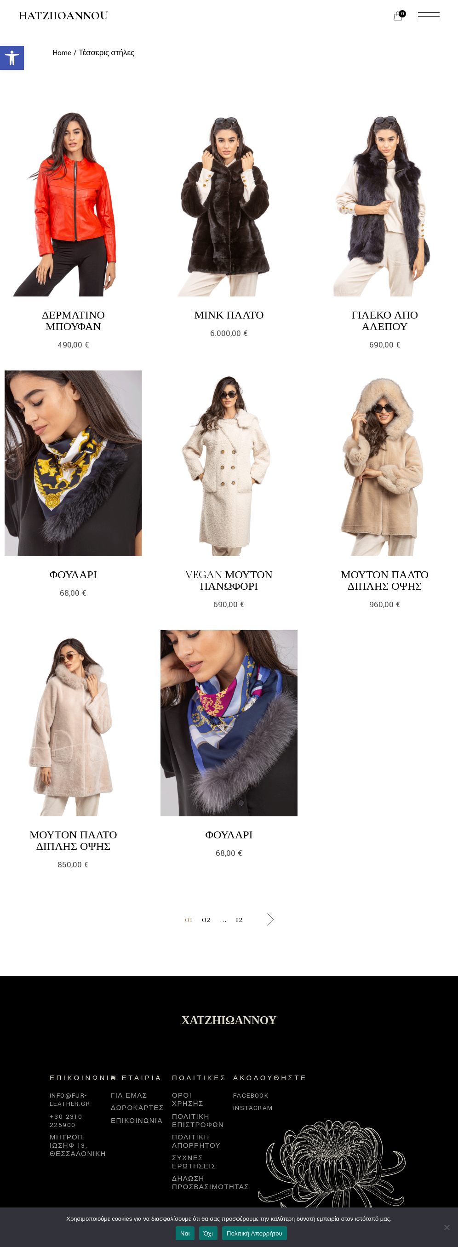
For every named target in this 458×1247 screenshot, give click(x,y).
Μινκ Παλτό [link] (228, 315)
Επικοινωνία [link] (137, 1120)
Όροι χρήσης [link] (188, 1099)
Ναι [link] (185, 1233)
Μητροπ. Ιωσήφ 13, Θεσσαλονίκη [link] (78, 1145)
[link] (12, 58)
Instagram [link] (253, 1108)
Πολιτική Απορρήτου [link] (254, 1233)
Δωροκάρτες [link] (137, 1108)
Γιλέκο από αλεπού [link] (384, 320)
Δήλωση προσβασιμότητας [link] (210, 1182)
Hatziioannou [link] (63, 16)
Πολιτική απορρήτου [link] (196, 1141)
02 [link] (206, 919)
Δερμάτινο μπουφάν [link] (73, 320)
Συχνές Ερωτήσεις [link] (194, 1162)
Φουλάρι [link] (73, 574)
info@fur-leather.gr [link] (70, 1099)
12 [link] (239, 919)
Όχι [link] (208, 1233)
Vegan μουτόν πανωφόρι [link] (229, 580)
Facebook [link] (251, 1095)
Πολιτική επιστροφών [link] (198, 1120)
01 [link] (189, 919)
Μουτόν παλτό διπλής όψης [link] (385, 580)
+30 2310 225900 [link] (66, 1120)
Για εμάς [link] (129, 1095)
